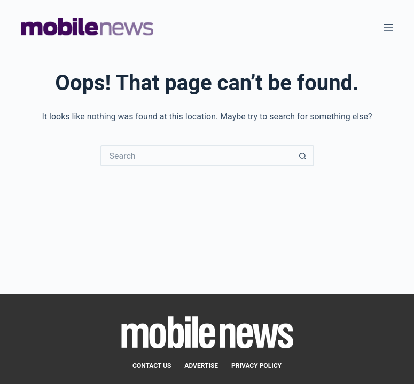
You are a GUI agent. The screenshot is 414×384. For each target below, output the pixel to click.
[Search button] (303, 155)
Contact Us (151, 366)
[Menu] (388, 28)
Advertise (201, 366)
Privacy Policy (256, 366)
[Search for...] (196, 155)
